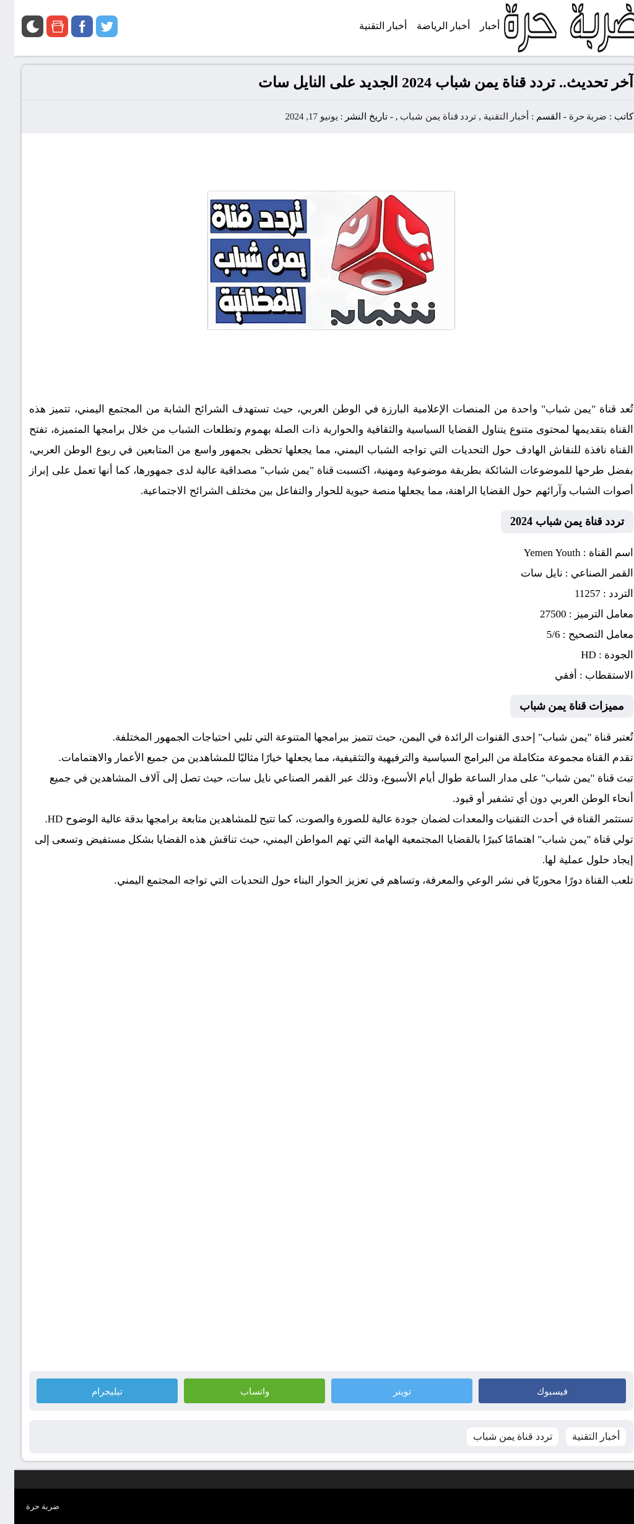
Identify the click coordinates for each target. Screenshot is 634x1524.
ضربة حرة (572, 116)
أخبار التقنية (492, 116)
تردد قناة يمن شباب (424, 116)
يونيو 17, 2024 (297, 116)
